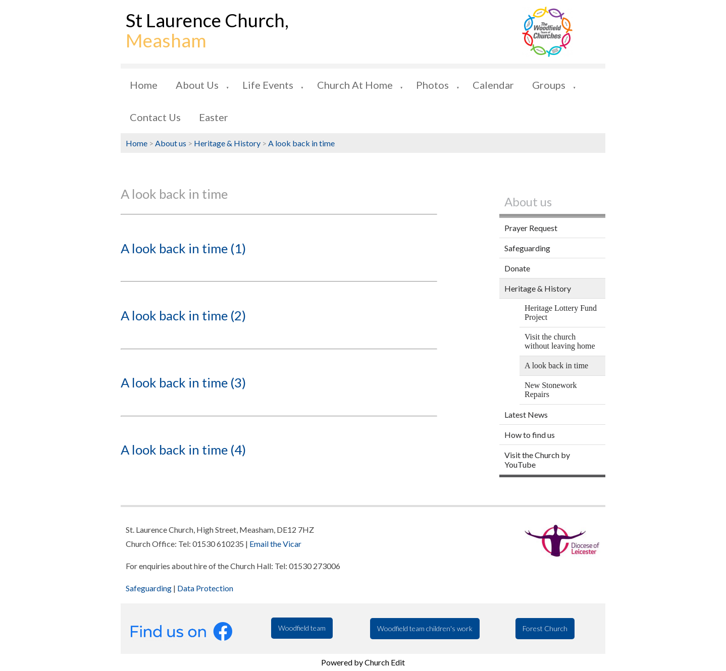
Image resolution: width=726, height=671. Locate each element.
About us (197, 85)
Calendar (493, 85)
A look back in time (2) (183, 315)
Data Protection (205, 588)
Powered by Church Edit (363, 662)
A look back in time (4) (183, 449)
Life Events (267, 85)
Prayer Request (530, 228)
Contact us (155, 117)
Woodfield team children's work (425, 628)
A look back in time (301, 143)
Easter (213, 117)
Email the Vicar (275, 543)
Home (144, 85)
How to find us (529, 434)
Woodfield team (302, 628)
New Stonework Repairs (551, 390)
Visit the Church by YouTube (537, 459)
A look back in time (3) (183, 382)
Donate (517, 268)
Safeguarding (527, 248)
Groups (548, 85)
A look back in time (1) (183, 248)
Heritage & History (227, 143)
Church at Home (355, 85)
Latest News (526, 414)
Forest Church (545, 628)
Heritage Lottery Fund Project (561, 312)
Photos (432, 85)
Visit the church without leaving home (560, 341)
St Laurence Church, (207, 30)
